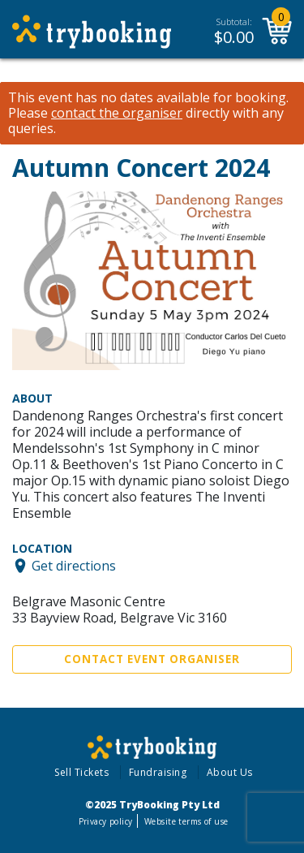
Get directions (74, 566)
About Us (230, 772)
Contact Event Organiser (152, 659)
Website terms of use (186, 821)
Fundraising (158, 772)
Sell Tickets (81, 772)
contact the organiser (116, 113)
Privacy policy (106, 821)
